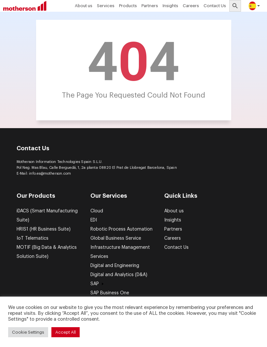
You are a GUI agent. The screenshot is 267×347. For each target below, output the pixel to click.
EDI (93, 220)
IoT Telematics (32, 238)
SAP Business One (109, 293)
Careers (191, 6)
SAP (97, 284)
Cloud (96, 211)
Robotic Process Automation (121, 229)
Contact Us (215, 6)
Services (105, 6)
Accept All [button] (65, 332)
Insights (170, 6)
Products (128, 6)
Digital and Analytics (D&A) (118, 275)
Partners (149, 6)
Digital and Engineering (114, 265)
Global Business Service (115, 238)
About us (83, 6)
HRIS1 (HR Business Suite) (44, 229)
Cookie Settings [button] (28, 332)
